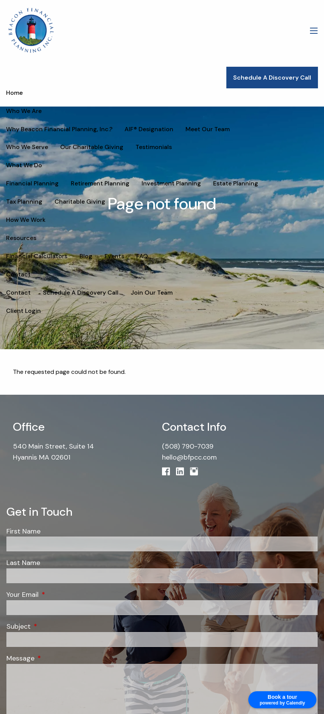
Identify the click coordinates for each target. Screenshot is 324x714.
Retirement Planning (100, 183)
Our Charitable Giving (37, 147)
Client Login (23, 311)
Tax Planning (288, 183)
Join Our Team (152, 293)
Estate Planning (235, 183)
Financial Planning (32, 183)
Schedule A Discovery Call (272, 78)
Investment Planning (171, 183)
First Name (23, 531)
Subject (51, 626)
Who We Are (24, 111)
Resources (21, 238)
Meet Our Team (207, 129)
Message (53, 658)
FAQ (142, 256)
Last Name (23, 562)
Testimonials (99, 147)
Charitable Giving (31, 202)
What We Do (24, 165)
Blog (85, 256)
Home (14, 93)
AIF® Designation (149, 129)
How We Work (25, 220)
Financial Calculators (36, 256)
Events (114, 256)
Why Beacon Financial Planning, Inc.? (59, 129)
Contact (18, 274)
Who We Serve (263, 129)
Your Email (55, 594)
